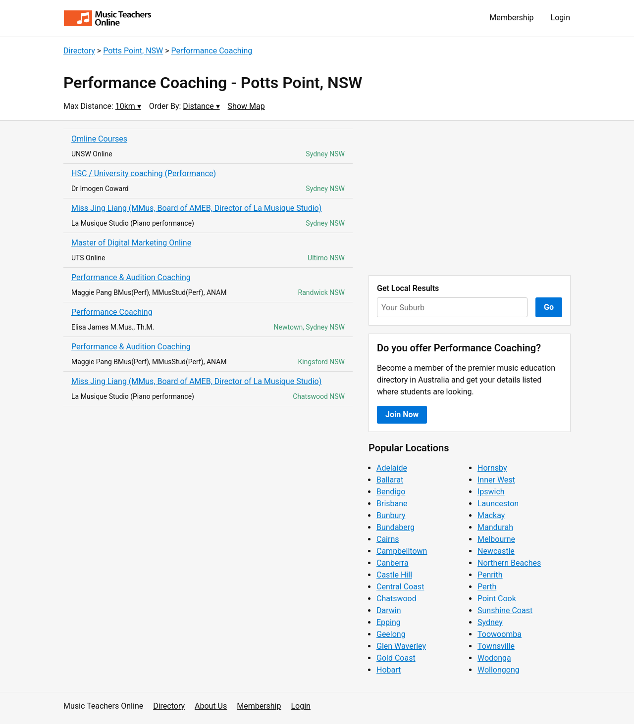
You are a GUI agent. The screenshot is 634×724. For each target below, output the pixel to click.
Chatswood (396, 598)
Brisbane (392, 503)
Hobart (388, 670)
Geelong (391, 634)
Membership (511, 17)
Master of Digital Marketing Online (131, 242)
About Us (211, 706)
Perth (486, 586)
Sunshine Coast (504, 610)
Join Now (402, 414)
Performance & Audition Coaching (131, 277)
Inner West (496, 479)
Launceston (498, 503)
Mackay (491, 515)
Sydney (490, 622)
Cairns (387, 539)
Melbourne (496, 539)
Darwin (388, 610)
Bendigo (390, 491)
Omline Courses (99, 139)
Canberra (392, 563)
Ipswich (491, 491)
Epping (388, 622)
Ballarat (389, 479)
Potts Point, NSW (133, 50)
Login (560, 17)
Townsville (496, 646)
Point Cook (496, 598)
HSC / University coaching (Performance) (143, 173)
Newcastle (496, 551)
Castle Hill (394, 574)
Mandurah (495, 527)
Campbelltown (401, 551)
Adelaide (391, 468)
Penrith (490, 574)
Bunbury (391, 515)
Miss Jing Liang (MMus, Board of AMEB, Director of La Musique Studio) (196, 208)
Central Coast (400, 586)
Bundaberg (395, 527)
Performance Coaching (212, 50)
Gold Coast (396, 658)
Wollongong (498, 670)
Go (549, 307)
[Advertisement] (470, 198)
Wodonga (494, 658)
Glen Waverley (401, 646)
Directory (79, 50)
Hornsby (492, 468)
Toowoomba (499, 634)
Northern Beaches (509, 563)
